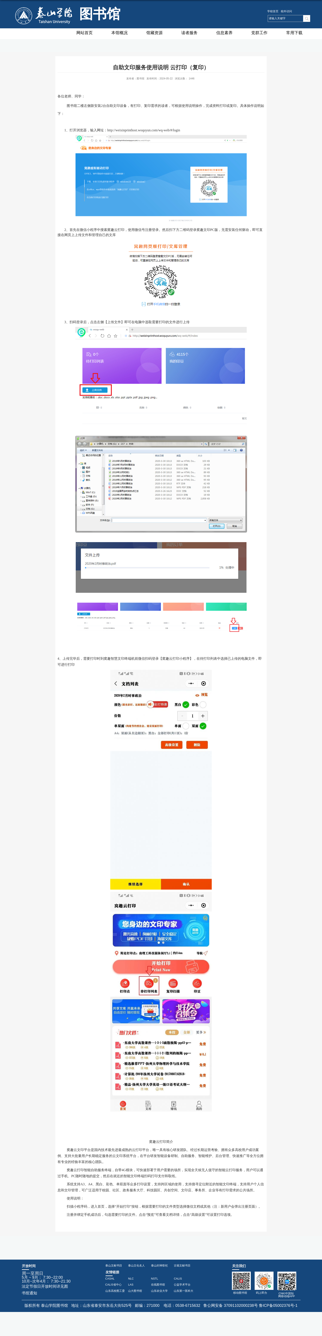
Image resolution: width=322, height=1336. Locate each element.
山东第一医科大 (183, 1290)
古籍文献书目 (182, 1265)
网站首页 (84, 32)
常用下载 (294, 32)
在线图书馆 (158, 1284)
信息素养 (224, 32)
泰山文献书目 (113, 1265)
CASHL (110, 1278)
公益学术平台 (182, 1284)
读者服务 (189, 32)
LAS (130, 1284)
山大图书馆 (135, 1290)
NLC (131, 1278)
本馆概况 (119, 32)
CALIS (178, 1278)
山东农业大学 (159, 1290)
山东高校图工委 (115, 1290)
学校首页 (272, 11)
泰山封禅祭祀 (159, 1265)
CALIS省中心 (113, 1284)
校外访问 (286, 11)
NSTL (154, 1278)
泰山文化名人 (136, 1265)
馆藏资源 (154, 32)
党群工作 (259, 32)
